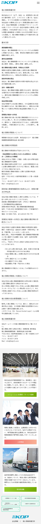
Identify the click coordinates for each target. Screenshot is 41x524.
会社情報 (15, 521)
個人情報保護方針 (29, 521)
